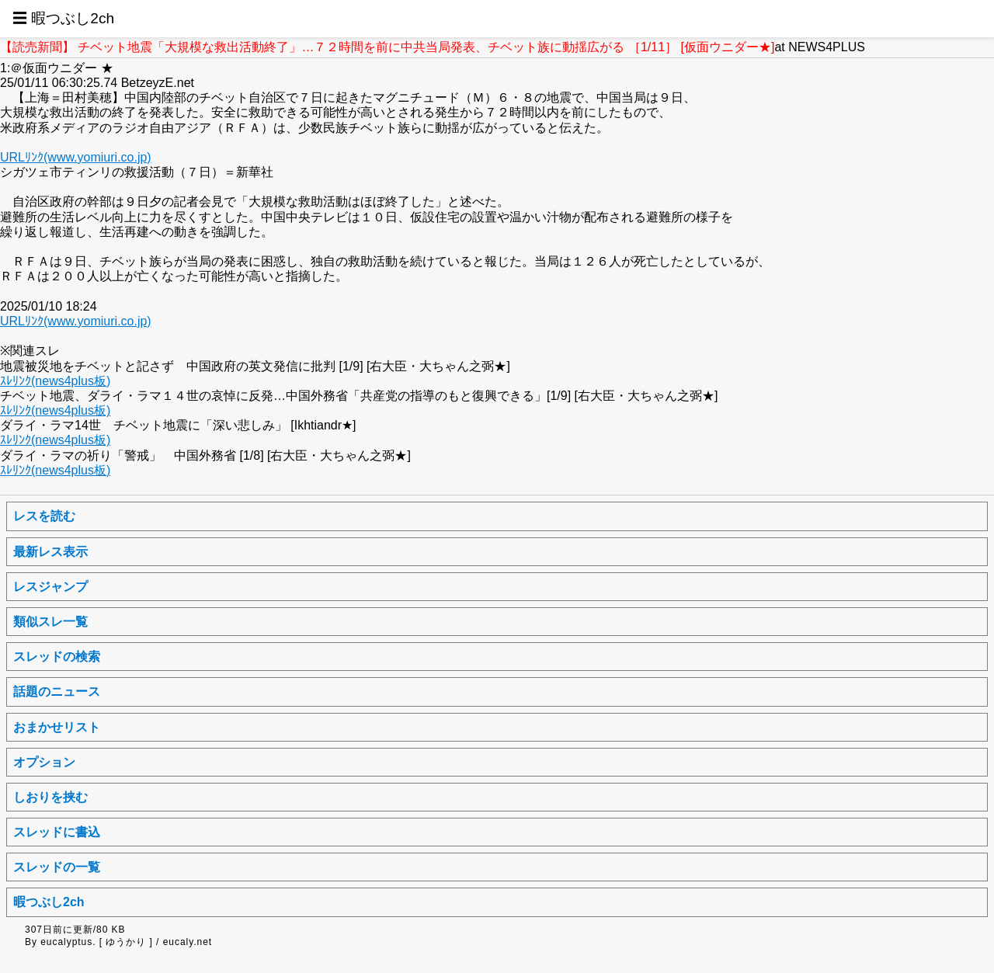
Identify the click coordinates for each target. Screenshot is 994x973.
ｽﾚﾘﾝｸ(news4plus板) (55, 380)
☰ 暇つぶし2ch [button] (63, 18)
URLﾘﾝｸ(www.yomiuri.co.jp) (75, 157)
